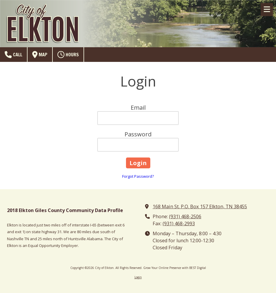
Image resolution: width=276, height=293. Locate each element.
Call (13, 54)
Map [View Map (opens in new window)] (39, 54)
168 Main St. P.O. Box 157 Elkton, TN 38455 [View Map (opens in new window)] (200, 206)
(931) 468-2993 (179, 223)
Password (138, 134)
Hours (68, 54)
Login (138, 277)
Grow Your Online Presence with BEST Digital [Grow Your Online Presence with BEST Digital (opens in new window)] (174, 268)
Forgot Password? (138, 176)
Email (138, 107)
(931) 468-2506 (185, 216)
